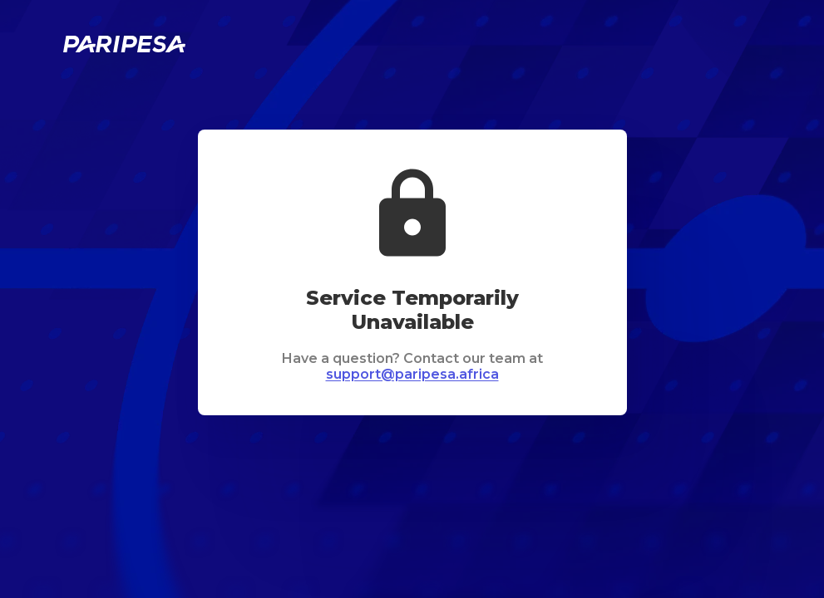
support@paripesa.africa (412, 374)
